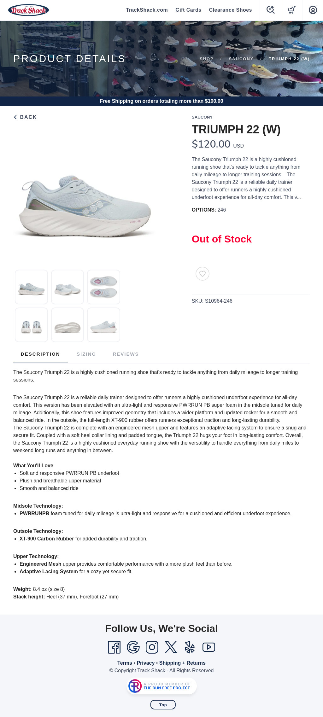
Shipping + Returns (182, 663)
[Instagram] (152, 647)
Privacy (146, 663)
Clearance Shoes (230, 10)
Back (25, 117)
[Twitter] (171, 647)
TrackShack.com (147, 10)
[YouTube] (208, 647)
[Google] (133, 647)
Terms (124, 663)
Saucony (241, 58)
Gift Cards (188, 10)
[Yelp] (189, 647)
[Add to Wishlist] (202, 274)
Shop (207, 58)
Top (163, 704)
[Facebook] (114, 647)
